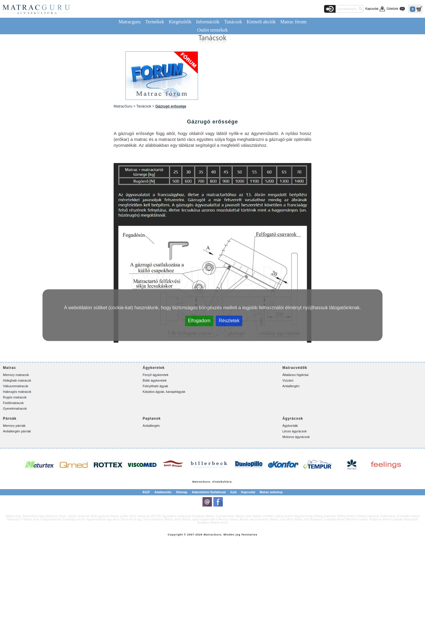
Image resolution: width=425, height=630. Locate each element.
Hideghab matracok (17, 380)
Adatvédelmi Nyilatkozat (209, 492)
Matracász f (14, 519)
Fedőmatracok (13, 403)
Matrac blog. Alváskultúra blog (25, 516)
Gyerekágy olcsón (73, 519)
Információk (207, 21)
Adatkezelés (162, 492)
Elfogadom (199, 320)
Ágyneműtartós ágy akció (103, 519)
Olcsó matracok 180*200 (145, 516)
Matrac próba (119, 516)
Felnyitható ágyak (155, 386)
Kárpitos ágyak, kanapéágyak (164, 391)
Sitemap (181, 492)
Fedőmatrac (388, 516)
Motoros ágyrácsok (296, 437)
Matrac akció (172, 519)
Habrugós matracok (17, 391)
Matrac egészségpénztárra (199, 519)
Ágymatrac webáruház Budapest (183, 516)
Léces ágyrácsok (294, 431)
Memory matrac (228, 519)
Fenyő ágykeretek (155, 375)
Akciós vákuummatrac (254, 519)
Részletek (229, 320)
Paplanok (375, 519)
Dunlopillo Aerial (333, 519)
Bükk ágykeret (100, 516)
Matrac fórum (293, 21)
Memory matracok (16, 375)
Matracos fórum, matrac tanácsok (67, 516)
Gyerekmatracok (15, 408)
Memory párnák (14, 425)
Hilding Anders (346, 516)
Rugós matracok (15, 397)
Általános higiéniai (295, 375)
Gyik (233, 492)
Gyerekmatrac (225, 516)
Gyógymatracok (50, 519)
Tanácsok (233, 21)
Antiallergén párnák (17, 431)
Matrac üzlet (243, 516)
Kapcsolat (371, 8)
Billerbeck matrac (357, 519)
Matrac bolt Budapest (308, 519)
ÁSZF (146, 492)
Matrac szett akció (281, 519)
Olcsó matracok (153, 519)
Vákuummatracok (15, 386)
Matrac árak (31, 519)
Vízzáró (287, 380)
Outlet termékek (212, 29)
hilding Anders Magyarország (294, 516)
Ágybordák (290, 425)
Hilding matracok (325, 516)
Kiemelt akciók (261, 21)
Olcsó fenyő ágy (131, 519)
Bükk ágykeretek (154, 380)
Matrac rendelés (263, 516)
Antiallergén (291, 386)
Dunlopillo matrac (408, 516)
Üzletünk (392, 8)
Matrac (197, 481)
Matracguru (130, 21)
